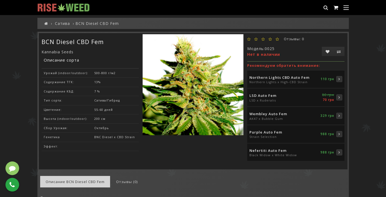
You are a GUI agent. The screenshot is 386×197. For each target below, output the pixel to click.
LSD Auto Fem (262, 95)
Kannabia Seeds (57, 51)
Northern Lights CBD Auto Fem (279, 77)
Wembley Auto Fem (268, 113)
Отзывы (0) (127, 181)
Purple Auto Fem (265, 132)
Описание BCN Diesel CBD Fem (75, 181)
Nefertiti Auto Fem (268, 150)
